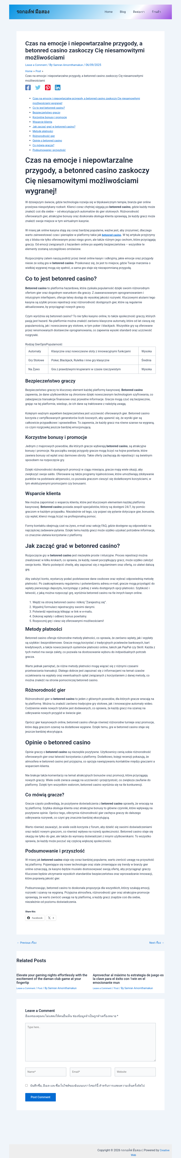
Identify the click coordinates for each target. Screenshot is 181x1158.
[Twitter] (38, 87)
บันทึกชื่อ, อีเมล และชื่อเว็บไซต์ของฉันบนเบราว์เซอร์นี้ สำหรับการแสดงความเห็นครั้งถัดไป (87, 1090)
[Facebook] (28, 87)
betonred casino (112, 235)
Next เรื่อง (156, 942)
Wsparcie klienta (43, 122)
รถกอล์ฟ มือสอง (32, 11)
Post (42, 988)
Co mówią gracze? (44, 145)
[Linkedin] (57, 87)
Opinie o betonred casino (49, 140)
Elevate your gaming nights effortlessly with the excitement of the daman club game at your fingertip (52, 978)
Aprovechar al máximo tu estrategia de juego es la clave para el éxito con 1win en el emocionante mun (127, 978)
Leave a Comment (37, 65)
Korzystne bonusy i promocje (51, 117)
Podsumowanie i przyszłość (51, 150)
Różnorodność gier (45, 136)
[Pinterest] (48, 87)
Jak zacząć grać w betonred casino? (56, 126)
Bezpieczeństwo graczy (48, 112)
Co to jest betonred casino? (50, 107)
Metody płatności (44, 131)
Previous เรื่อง (27, 942)
